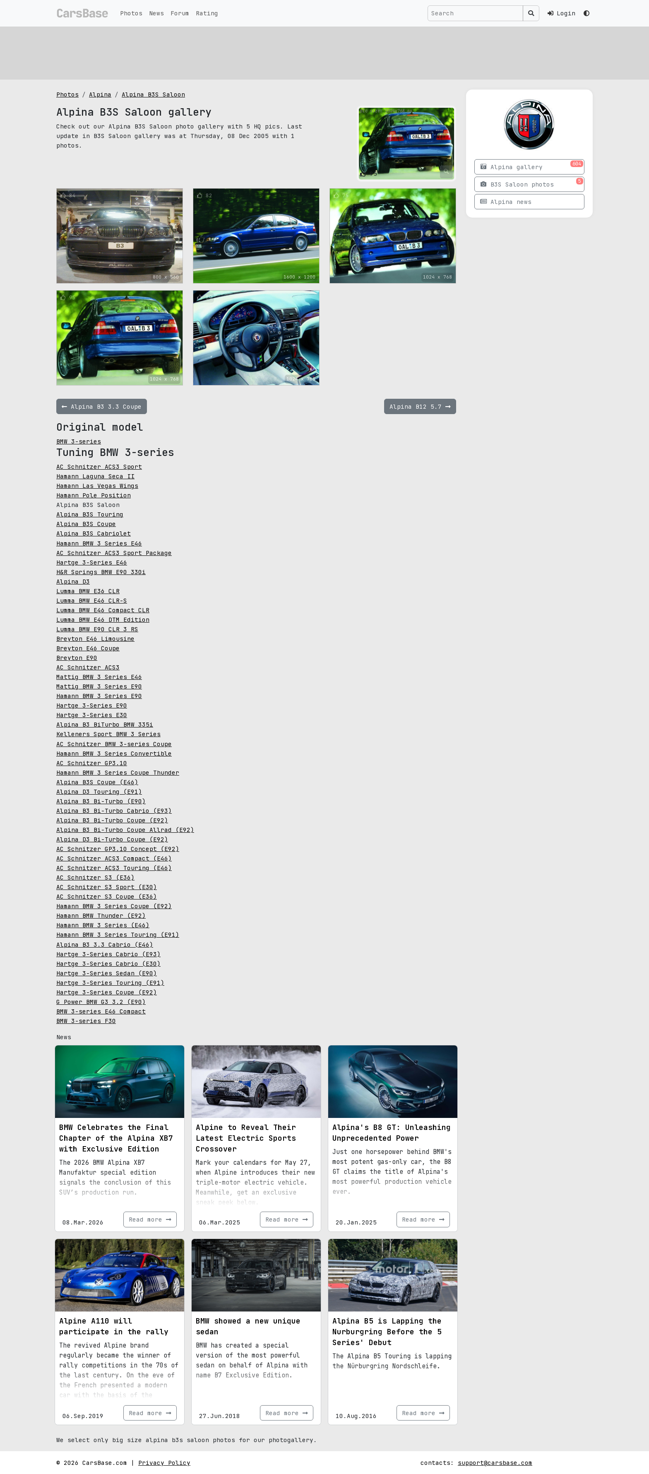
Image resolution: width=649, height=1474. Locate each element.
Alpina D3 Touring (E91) (99, 791)
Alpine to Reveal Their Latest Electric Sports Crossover (246, 1138)
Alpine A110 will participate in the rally (113, 1326)
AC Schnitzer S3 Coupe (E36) (106, 896)
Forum (180, 13)
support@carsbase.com (495, 1463)
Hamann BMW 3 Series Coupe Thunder (117, 772)
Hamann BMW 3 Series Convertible (114, 753)
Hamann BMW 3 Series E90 (99, 696)
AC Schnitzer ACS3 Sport (99, 466)
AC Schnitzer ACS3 (88, 667)
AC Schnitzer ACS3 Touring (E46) (114, 868)
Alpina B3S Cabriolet (93, 533)
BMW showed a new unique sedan (248, 1326)
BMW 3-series (78, 441)
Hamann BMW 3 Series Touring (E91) (117, 934)
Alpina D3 (73, 581)
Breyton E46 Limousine (95, 638)
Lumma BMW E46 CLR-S (91, 600)
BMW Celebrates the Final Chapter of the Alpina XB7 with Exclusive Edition (116, 1138)
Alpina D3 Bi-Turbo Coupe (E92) (112, 839)
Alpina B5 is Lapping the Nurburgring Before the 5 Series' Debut (387, 1331)
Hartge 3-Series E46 (91, 562)
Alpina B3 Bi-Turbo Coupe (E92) (112, 820)
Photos (131, 13)
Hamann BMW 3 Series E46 (99, 543)
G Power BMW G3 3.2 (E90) (101, 1002)
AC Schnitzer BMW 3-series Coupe (114, 744)
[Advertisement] (304, 51)
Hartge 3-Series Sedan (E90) (106, 973)
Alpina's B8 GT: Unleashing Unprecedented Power (391, 1132)
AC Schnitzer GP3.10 (91, 763)
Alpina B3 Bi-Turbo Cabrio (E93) (114, 811)
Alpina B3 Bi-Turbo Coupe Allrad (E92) (125, 830)
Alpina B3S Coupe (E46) (97, 782)
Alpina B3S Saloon (153, 94)
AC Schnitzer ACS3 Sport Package (114, 553)
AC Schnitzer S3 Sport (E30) (106, 887)
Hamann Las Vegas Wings (97, 486)
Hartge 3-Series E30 (91, 715)
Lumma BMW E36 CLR (88, 591)
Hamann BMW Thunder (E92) (101, 915)
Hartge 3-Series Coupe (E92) (106, 992)
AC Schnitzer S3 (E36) (95, 877)
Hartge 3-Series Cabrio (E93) (108, 954)
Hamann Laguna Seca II (95, 476)
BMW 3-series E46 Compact (101, 1011)
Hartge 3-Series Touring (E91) (110, 983)
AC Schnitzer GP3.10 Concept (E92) (117, 849)
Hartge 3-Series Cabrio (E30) (108, 963)
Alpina (100, 94)
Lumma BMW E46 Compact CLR (102, 610)
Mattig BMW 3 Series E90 (99, 686)
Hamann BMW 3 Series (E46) (102, 925)
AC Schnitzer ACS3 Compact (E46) (114, 858)
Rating (207, 13)
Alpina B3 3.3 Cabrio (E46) (104, 944)
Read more (150, 1219)
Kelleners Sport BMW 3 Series (108, 734)
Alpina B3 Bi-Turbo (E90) (101, 801)
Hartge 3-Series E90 (91, 705)
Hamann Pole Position (93, 495)
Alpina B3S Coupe (86, 524)
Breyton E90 (76, 658)
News (156, 13)
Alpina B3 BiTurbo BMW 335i (104, 724)
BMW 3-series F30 (86, 1021)
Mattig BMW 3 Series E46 (99, 677)
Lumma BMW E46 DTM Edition (102, 619)
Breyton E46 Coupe (88, 648)
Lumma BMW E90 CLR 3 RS (97, 629)
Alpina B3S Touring (89, 514)
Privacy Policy (164, 1463)
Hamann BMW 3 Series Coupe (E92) (114, 906)
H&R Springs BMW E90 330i (101, 572)
